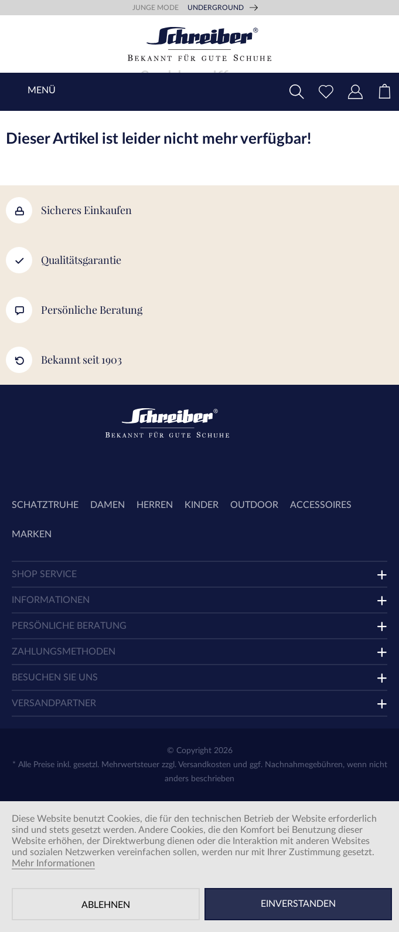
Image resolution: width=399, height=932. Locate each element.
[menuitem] (384, 92)
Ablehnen (105, 905)
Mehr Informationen (53, 863)
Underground (215, 7)
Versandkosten (204, 765)
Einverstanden (298, 904)
